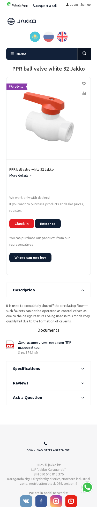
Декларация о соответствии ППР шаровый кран (44, 344)
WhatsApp (17, 5)
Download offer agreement (48, 450)
